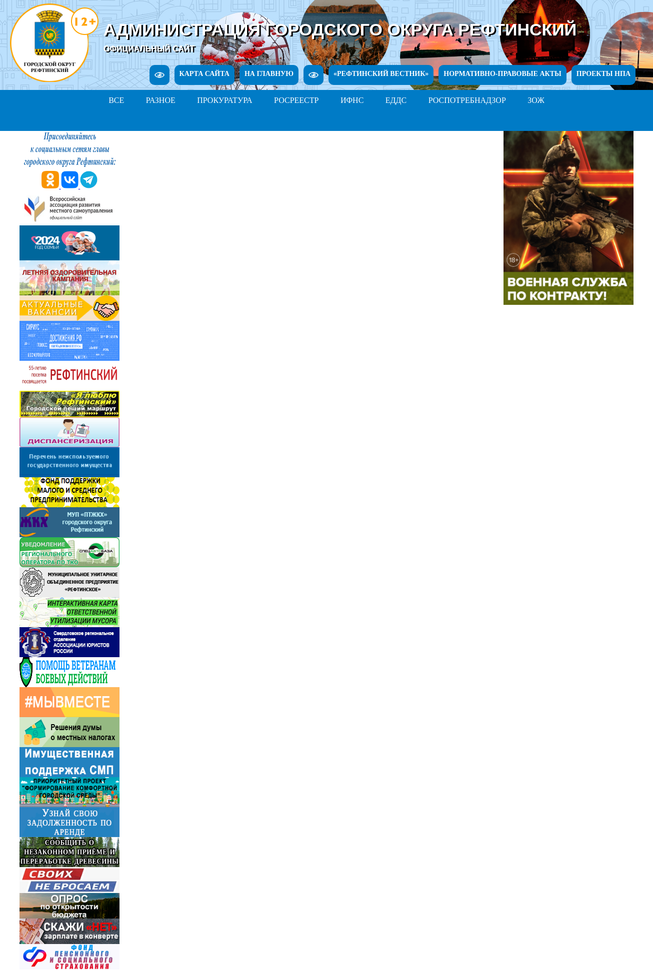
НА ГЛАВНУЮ (269, 73)
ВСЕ (116, 100)
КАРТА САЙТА (205, 73)
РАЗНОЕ (161, 100)
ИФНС (352, 100)
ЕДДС (396, 100)
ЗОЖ (536, 100)
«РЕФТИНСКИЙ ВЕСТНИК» (381, 73)
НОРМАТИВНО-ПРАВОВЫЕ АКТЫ (502, 73)
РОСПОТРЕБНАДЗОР (467, 100)
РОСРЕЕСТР (296, 100)
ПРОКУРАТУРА (224, 100)
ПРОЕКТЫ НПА (603, 73)
